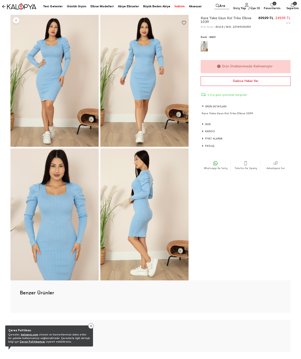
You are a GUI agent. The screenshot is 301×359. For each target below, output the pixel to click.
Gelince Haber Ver (245, 81)
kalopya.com (29, 334)
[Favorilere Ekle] (184, 23)
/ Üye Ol (254, 8)
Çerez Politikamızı (32, 341)
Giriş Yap (239, 8)
